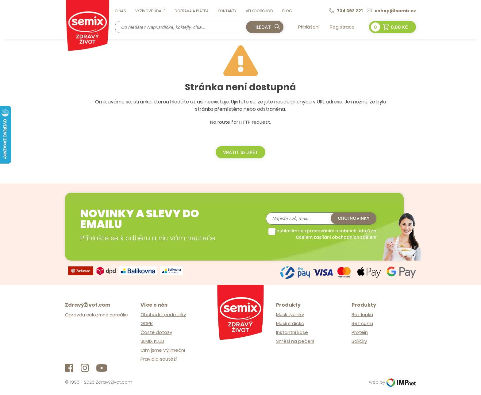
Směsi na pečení (295, 340)
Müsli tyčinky (290, 313)
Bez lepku (362, 313)
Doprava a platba (192, 11)
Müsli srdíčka (290, 322)
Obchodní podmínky (163, 313)
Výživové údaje (150, 11)
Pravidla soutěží (158, 358)
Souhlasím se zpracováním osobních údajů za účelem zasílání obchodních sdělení (325, 233)
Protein (360, 331)
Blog (287, 11)
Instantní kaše (292, 331)
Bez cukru (362, 322)
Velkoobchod (259, 11)
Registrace (342, 27)
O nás (120, 11)
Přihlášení (308, 27)
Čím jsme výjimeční (162, 349)
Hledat (266, 27)
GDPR (146, 322)
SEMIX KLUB (152, 340)
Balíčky (359, 340)
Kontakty (227, 11)
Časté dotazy (156, 331)
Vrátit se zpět (240, 152)
